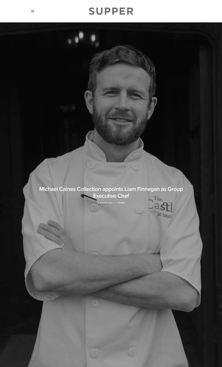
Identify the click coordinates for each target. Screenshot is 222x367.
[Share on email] (122, 307)
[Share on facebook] (100, 307)
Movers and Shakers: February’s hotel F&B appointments (55, 277)
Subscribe (77, 350)
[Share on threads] (107, 307)
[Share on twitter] (103, 307)
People (122, 71)
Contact (91, 350)
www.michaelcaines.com (66, 186)
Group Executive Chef (124, 200)
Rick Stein (93, 205)
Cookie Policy (107, 350)
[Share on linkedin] (111, 307)
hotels (142, 200)
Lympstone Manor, (143, 127)
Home (36, 350)
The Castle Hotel (117, 131)
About (47, 350)
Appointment (60, 200)
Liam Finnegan (156, 200)
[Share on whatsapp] (114, 307)
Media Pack (61, 350)
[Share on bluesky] (118, 307)
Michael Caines (61, 205)
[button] (32, 11)
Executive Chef (78, 200)
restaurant (78, 205)
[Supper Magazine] (111, 11)
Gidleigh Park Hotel (99, 200)
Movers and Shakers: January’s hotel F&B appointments (109, 273)
